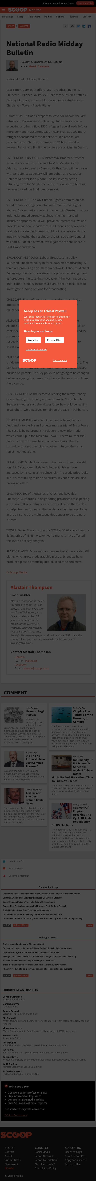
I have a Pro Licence (36, 349)
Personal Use (54, 340)
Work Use (33, 340)
